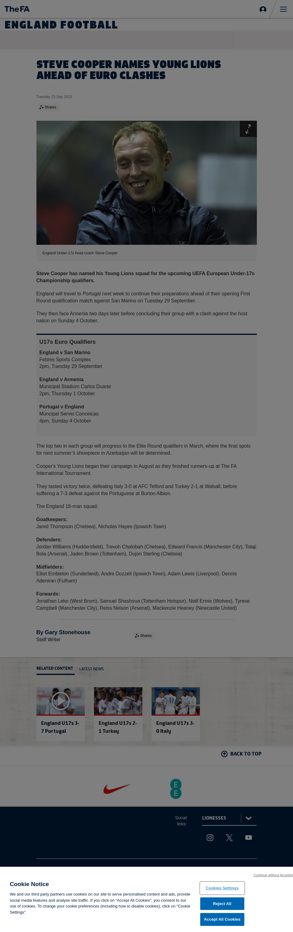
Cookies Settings (222, 888)
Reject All (222, 904)
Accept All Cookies (222, 919)
